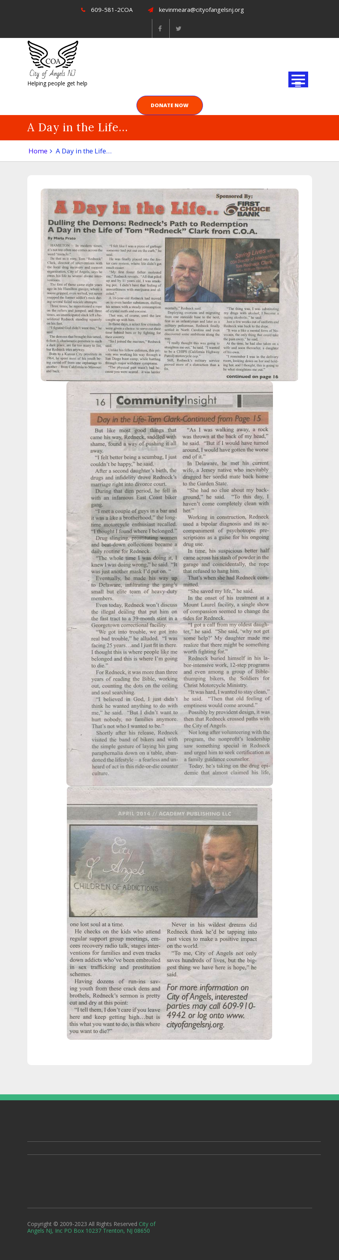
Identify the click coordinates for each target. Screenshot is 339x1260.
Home (37, 150)
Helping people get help (57, 83)
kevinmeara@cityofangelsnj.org (196, 9)
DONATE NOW (170, 105)
